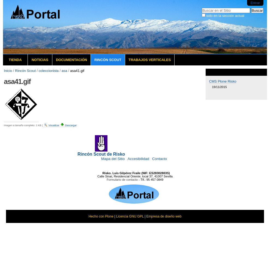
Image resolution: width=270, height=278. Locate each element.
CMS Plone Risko (222, 81)
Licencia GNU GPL (130, 216)
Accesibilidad (138, 159)
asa (64, 71)
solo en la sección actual (225, 16)
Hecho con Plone (101, 216)
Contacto (159, 159)
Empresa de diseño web (164, 216)
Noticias (40, 60)
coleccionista (49, 71)
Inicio (8, 71)
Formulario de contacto (122, 179)
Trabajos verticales (149, 60)
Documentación (71, 60)
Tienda (15, 60)
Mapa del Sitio (113, 159)
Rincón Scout (107, 60)
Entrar (255, 3)
